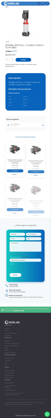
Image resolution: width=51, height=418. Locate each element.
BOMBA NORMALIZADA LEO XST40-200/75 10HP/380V (15, 172)
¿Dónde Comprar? (10, 370)
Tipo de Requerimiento (19, 261)
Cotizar (23, 60)
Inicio (6, 5)
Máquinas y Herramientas (12, 345)
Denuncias (8, 402)
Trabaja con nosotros (26, 404)
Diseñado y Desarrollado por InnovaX (25, 415)
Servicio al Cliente (9, 373)
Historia (7, 331)
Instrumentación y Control (12, 343)
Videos (6, 363)
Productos (13, 5)
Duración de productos (19, 402)
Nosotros (7, 328)
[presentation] (21, 273)
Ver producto (15, 181)
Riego (6, 348)
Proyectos (7, 360)
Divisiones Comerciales (11, 333)
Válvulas (7, 350)
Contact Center (9, 377)
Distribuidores (15, 404)
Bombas (7, 341)
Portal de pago (32, 402)
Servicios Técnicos (9, 375)
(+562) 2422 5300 (9, 383)
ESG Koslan (8, 335)
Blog (6, 365)
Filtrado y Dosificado (10, 352)
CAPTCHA (12, 268)
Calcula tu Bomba (9, 358)
